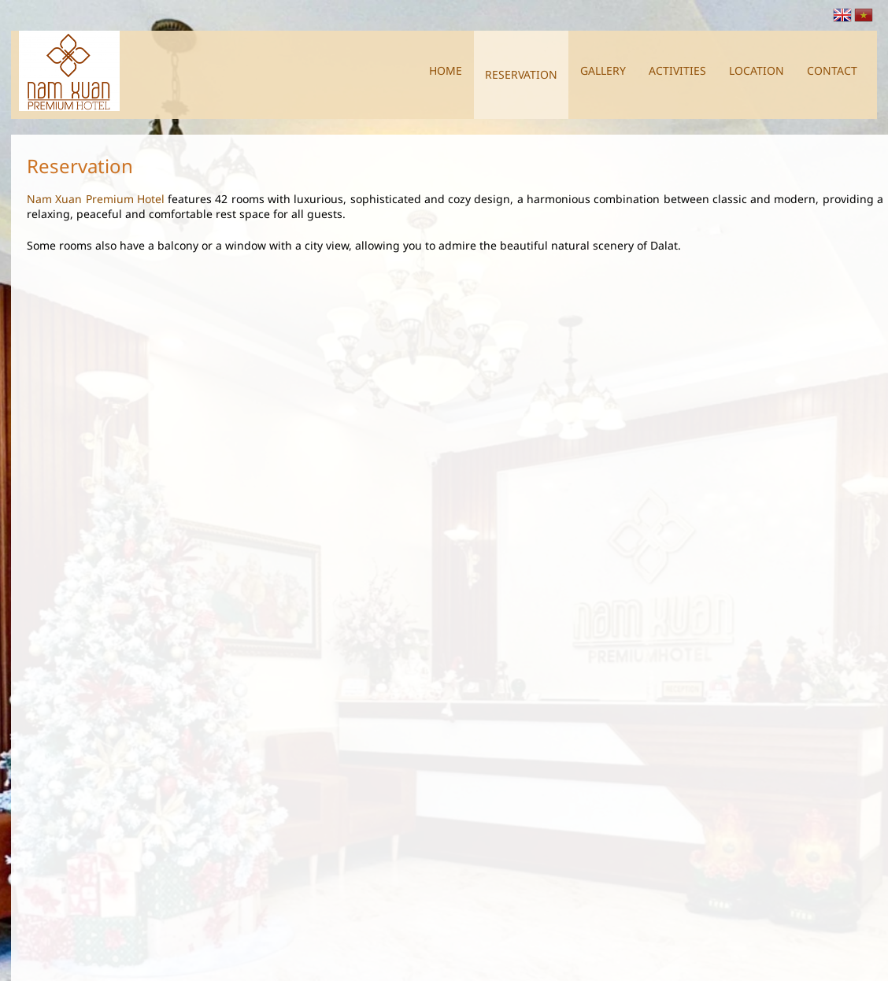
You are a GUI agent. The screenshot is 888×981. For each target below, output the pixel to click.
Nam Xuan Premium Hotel (96, 190)
